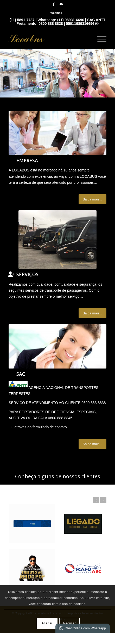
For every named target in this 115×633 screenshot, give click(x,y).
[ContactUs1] (57, 346)
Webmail (56, 12)
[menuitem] (56, 12)
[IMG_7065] (57, 239)
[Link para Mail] (61, 4)
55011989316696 (82, 23)
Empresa (27, 160)
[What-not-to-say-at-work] (57, 133)
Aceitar (47, 623)
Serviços (27, 274)
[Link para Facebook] (53, 4)
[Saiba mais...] (92, 199)
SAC (20, 374)
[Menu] (99, 38)
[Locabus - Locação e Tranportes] (48, 38)
